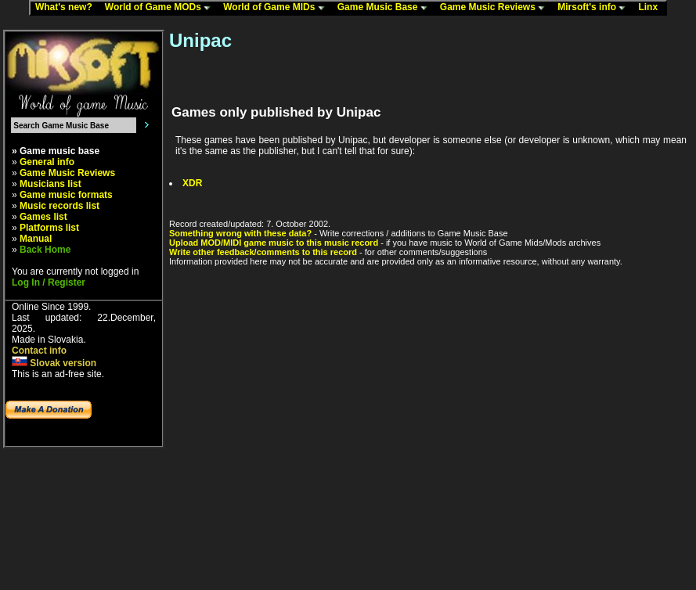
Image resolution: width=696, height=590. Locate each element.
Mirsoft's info (595, 8)
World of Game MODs (161, 8)
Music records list (59, 205)
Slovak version (54, 363)
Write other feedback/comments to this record (263, 252)
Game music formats (66, 194)
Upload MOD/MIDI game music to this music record (273, 242)
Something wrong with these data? (240, 233)
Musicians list (50, 183)
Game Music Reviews (496, 8)
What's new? (67, 8)
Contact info (39, 350)
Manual (36, 238)
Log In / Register (48, 282)
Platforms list (49, 227)
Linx (651, 8)
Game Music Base (386, 8)
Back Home (45, 249)
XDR (192, 183)
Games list (43, 216)
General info (47, 161)
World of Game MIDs (277, 8)
